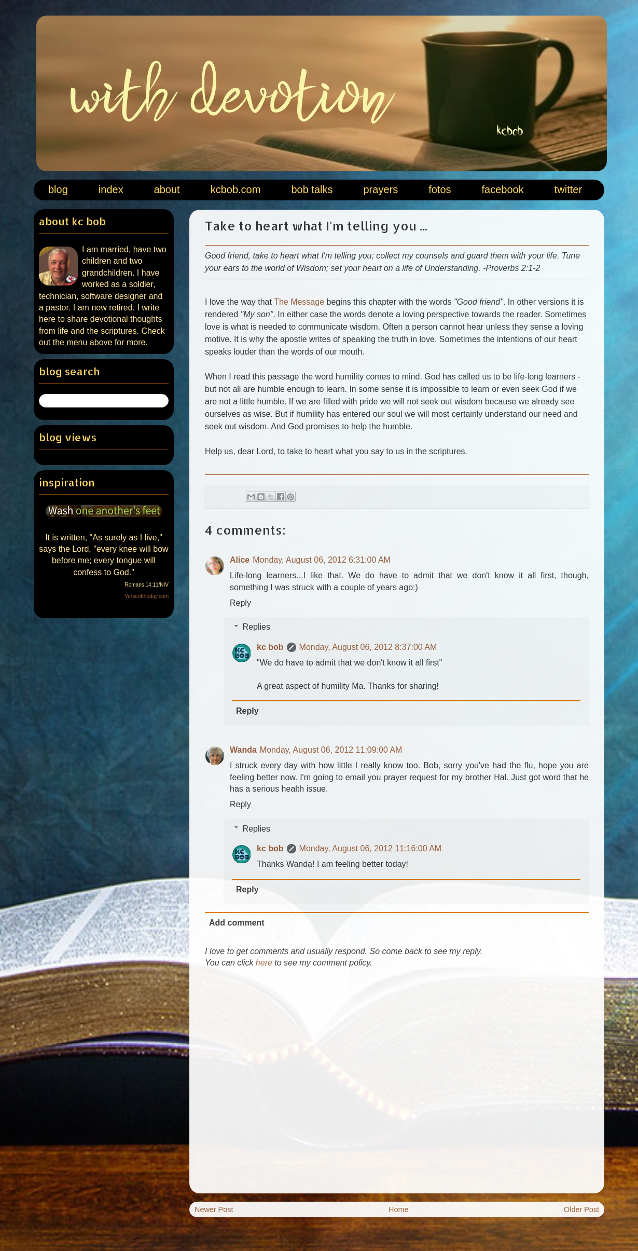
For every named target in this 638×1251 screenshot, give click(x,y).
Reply (240, 603)
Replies (256, 626)
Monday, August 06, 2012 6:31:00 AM (322, 559)
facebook (503, 189)
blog (58, 189)
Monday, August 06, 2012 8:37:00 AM (368, 647)
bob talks (311, 189)
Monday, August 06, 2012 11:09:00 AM (331, 749)
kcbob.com (236, 189)
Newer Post (214, 1209)
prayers (380, 189)
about (167, 189)
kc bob (270, 647)
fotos (439, 189)
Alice (239, 559)
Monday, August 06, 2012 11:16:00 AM (370, 848)
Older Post (581, 1209)
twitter (568, 189)
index (111, 189)
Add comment (237, 922)
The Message (299, 301)
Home (398, 1209)
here (264, 962)
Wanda (243, 749)
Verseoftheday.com (146, 596)
